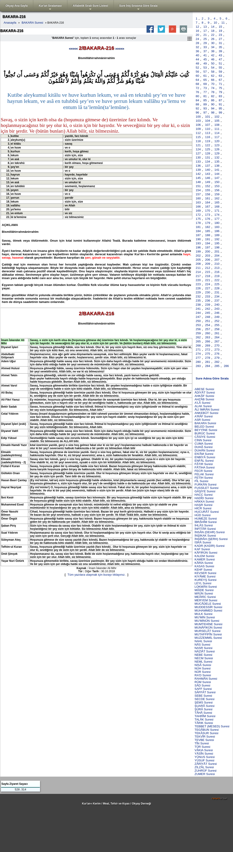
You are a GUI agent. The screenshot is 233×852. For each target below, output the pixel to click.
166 (198, 206)
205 (198, 259)
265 (198, 341)
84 (197, 100)
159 (216, 194)
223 (198, 284)
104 (207, 120)
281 (207, 362)
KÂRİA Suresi (204, 563)
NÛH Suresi (202, 668)
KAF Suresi (202, 549)
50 (212, 63)
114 (216, 133)
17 (205, 30)
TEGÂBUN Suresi (207, 729)
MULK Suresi (204, 614)
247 (198, 317)
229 (198, 292)
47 (220, 59)
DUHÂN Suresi (205, 450)
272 (207, 349)
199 (198, 251)
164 (207, 202)
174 (216, 214)
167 (207, 206)
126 (216, 149)
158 (207, 194)
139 (198, 169)
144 (216, 174)
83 (220, 96)
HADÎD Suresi (204, 498)
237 (216, 300)
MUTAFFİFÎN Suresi (208, 634)
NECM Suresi (204, 658)
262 (198, 337)
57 (205, 71)
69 (205, 84)
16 (197, 30)
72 (197, 88)
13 (205, 26)
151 (198, 186)
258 (216, 329)
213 (216, 268)
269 (207, 345)
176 (207, 218)
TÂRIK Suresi (204, 723)
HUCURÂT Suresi (207, 511)
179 (207, 223)
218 (207, 276)
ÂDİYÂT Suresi (205, 392)
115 (198, 137)
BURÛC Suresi (205, 433)
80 (197, 96)
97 (205, 112)
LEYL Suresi (203, 583)
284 (207, 366)
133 (198, 161)
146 (207, 178)
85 (205, 100)
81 (205, 96)
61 (205, 75)
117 (216, 137)
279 (216, 357)
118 (198, 141)
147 (216, 178)
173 (207, 214)
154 (198, 190)
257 (207, 329)
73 (205, 88)
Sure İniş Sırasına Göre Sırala (138, 7)
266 (207, 341)
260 (207, 333)
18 (212, 30)
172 (198, 214)
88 (197, 104)
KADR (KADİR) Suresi (210, 545)
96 (197, 112)
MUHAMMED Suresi (208, 610)
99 (220, 112)
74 (212, 88)
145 (198, 178)
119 (207, 141)
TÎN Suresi (202, 743)
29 (205, 43)
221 (207, 280)
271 (198, 349)
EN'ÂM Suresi (204, 454)
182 (207, 227)
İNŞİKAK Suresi (205, 535)
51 (220, 63)
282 (216, 362)
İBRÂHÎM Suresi (206, 522)
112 (198, 133)
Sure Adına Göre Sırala (212, 378)
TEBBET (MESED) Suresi (212, 726)
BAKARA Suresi (32, 22)
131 (207, 157)
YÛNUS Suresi (205, 757)
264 (216, 337)
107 (207, 124)
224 (207, 284)
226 (198, 288)
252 (216, 321)
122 (207, 145)
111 (216, 129)
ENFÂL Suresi (204, 460)
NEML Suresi (203, 661)
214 (198, 272)
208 (198, 263)
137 (207, 165)
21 (205, 35)
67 (220, 80)
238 (198, 304)
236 (207, 300)
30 (212, 43)
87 (220, 100)
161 (207, 198)
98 (212, 112)
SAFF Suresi (203, 689)
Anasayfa (10, 22)
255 (216, 325)
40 (197, 55)
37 (205, 51)
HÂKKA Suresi (204, 501)
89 (205, 104)
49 (205, 63)
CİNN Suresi (203, 440)
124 (198, 149)
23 (220, 35)
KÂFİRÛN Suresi (206, 552)
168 (216, 206)
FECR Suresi (203, 471)
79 (220, 92)
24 (197, 39)
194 (207, 243)
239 (207, 304)
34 (212, 47)
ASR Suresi (202, 419)
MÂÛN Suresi (204, 593)
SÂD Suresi (202, 685)
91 (220, 104)
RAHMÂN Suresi (206, 678)
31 (220, 43)
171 (216, 210)
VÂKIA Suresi (204, 750)
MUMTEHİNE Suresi (208, 624)
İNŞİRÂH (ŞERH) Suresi (211, 539)
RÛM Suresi (203, 682)
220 (198, 280)
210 (216, 263)
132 (216, 157)
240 (216, 304)
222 (216, 280)
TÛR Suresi (202, 746)
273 (216, 349)
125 (207, 149)
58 (212, 71)
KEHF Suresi (203, 569)
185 (207, 231)
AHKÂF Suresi (204, 396)
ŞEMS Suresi (204, 702)
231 (216, 292)
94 (212, 108)
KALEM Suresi (204, 556)
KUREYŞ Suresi (205, 580)
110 (207, 129)
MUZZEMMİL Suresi (208, 637)
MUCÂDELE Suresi (208, 603)
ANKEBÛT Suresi (206, 413)
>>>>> (119, 48)
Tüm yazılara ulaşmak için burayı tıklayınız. (97, 574)
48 (197, 63)
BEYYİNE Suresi (206, 430)
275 (207, 353)
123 (216, 145)
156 (216, 190)
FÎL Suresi (201, 481)
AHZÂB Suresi (204, 399)
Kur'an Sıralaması (50, 7)
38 (212, 51)
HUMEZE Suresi (206, 518)
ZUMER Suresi (205, 774)
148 (198, 182)
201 (216, 251)
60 (197, 75)
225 (216, 284)
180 (216, 223)
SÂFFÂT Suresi (205, 692)
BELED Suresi (204, 426)
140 (207, 169)
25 (205, 39)
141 (216, 169)
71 (220, 84)
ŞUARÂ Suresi (204, 706)
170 (207, 210)
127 (198, 153)
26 (212, 39)
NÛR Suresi (202, 672)
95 (220, 108)
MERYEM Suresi (206, 600)
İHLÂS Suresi (204, 525)
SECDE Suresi (204, 699)
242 (207, 308)
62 (212, 75)
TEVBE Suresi (204, 740)
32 (197, 47)
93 (205, 108)
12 (197, 26)
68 (197, 84)
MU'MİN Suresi (205, 617)
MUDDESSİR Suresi (208, 607)
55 (220, 67)
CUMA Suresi (204, 443)
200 (207, 251)
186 (216, 231)
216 (216, 272)
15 (220, 26)
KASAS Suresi (204, 566)
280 (198, 362)
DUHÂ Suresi (204, 447)
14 (212, 26)
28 (197, 43)
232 (198, 296)
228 (216, 288)
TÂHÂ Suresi (203, 712)
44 (197, 59)
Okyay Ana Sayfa (16, 5)
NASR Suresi (204, 648)
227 (207, 288)
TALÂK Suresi (204, 719)
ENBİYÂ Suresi (205, 457)
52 (197, 67)
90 (212, 104)
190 (198, 239)
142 (198, 174)
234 (216, 296)
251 (207, 321)
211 (198, 268)
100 (198, 116)
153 (216, 186)
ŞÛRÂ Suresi (204, 709)
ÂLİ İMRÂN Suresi (207, 409)
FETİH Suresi (204, 477)
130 (198, 157)
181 (198, 227)
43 (220, 55)
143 (207, 174)
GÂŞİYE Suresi (205, 491)
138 (216, 165)
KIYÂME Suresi (205, 576)
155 (207, 190)
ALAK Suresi (203, 406)
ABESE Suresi (204, 389)
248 (207, 317)
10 (215, 22)
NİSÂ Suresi (203, 665)
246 (216, 313)
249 (216, 317)
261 (216, 333)
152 (207, 186)
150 (216, 182)
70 (212, 84)
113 (207, 133)
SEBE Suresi (203, 695)
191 (207, 239)
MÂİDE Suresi (204, 590)
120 (216, 141)
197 (207, 247)
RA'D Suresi (203, 675)
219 (216, 276)
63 (220, 75)
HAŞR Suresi (204, 505)
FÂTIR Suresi (204, 464)
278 (207, 357)
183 (216, 227)
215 (207, 272)
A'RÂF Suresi (204, 416)
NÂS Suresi (202, 644)
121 (198, 145)
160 (198, 198)
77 (205, 92)
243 (216, 308)
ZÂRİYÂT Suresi (206, 763)
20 (197, 35)
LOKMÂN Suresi (206, 586)
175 (198, 218)
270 (216, 345)
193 (198, 243)
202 (198, 255)
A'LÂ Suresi (202, 402)
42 (212, 55)
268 (198, 345)
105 (216, 120)
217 (198, 276)
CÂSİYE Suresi (205, 436)
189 (216, 235)
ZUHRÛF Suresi (205, 770)
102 (216, 116)
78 (212, 92)
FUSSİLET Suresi (206, 488)
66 (212, 80)
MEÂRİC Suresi (205, 597)
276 (216, 353)
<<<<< (73, 48)
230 (207, 292)
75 (220, 88)
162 (216, 198)
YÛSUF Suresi (204, 760)
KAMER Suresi (205, 559)
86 (212, 100)
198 (216, 247)
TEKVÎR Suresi (205, 736)
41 (205, 55)
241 (198, 308)
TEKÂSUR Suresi (206, 733)
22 (212, 35)
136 (198, 165)
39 (220, 51)
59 (220, 71)
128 (207, 153)
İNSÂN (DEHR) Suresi (210, 532)
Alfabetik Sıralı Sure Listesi (90, 7)
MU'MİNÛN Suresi (207, 620)
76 (197, 92)
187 (198, 235)
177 (216, 218)
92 (197, 108)
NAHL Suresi (203, 641)
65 (205, 80)
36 (197, 51)
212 (207, 268)
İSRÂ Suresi (203, 542)
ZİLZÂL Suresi (204, 767)
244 (198, 313)
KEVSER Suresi (205, 573)
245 (207, 313)
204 (216, 255)
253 (198, 325)
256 (198, 329)
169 (198, 210)
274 (198, 353)
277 (198, 357)
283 (198, 366)
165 (216, 202)
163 (198, 202)
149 (207, 182)
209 (207, 263)
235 (198, 300)
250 (198, 321)
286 (226, 366)
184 (198, 231)
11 (223, 22)
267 (216, 341)
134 (207, 161)
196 (198, 247)
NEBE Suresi (203, 654)
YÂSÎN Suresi (204, 753)
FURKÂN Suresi (205, 484)
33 (205, 47)
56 (197, 71)
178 (198, 223)
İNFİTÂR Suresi (205, 528)
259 (198, 333)
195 (216, 243)
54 (212, 67)
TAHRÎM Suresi (205, 716)
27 (220, 39)
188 (207, 235)
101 (207, 116)
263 (207, 337)
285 (216, 366)
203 (207, 255)
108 (216, 124)
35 (220, 47)
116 (207, 137)
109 (198, 129)
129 (216, 153)
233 (207, 296)
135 (216, 161)
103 (198, 120)
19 (220, 30)
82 (212, 96)
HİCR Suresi (203, 508)
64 (197, 80)
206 (207, 259)
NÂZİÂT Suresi (205, 651)
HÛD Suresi (202, 515)
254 (207, 325)
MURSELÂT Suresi (207, 631)
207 (216, 259)
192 (216, 239)
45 (205, 59)
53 (205, 67)
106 (198, 124)
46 (212, 59)
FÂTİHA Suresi (205, 467)
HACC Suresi (204, 494)
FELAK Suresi (204, 474)
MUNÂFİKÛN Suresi (208, 627)
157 (198, 194)
